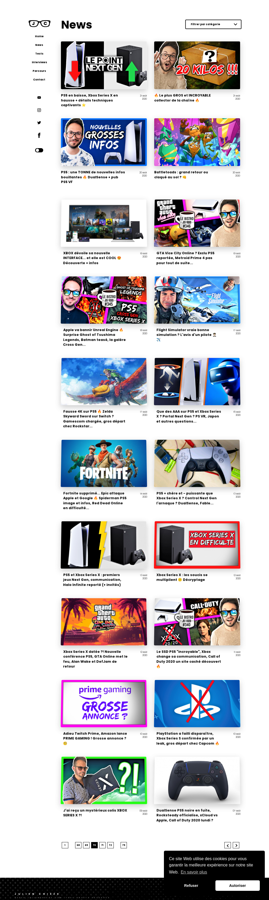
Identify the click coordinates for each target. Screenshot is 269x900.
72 (116, 835)
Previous (228, 836)
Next (237, 836)
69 (92, 835)
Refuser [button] (191, 885)
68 (84, 835)
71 (108, 835)
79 (129, 835)
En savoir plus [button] (194, 872)
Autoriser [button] (237, 885)
